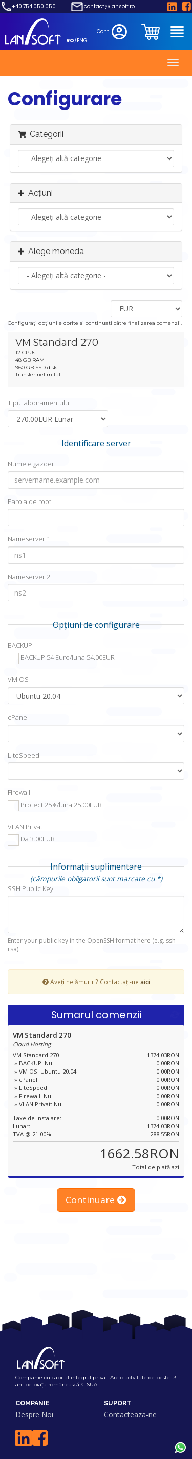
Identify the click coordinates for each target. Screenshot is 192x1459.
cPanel (18, 717)
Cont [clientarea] (113, 31)
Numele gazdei (30, 463)
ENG (82, 40)
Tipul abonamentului (39, 402)
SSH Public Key (30, 888)
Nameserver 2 (29, 576)
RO (70, 40)
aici (145, 981)
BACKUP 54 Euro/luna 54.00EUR (61, 658)
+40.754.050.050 (34, 6)
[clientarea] (151, 31)
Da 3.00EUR (31, 840)
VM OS (18, 679)
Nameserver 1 (29, 538)
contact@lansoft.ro (109, 6)
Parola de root (29, 501)
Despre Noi (34, 1414)
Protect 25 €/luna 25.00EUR (55, 805)
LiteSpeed (23, 755)
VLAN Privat (25, 826)
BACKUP (20, 645)
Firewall (19, 792)
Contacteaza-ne (130, 1414)
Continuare (96, 1200)
